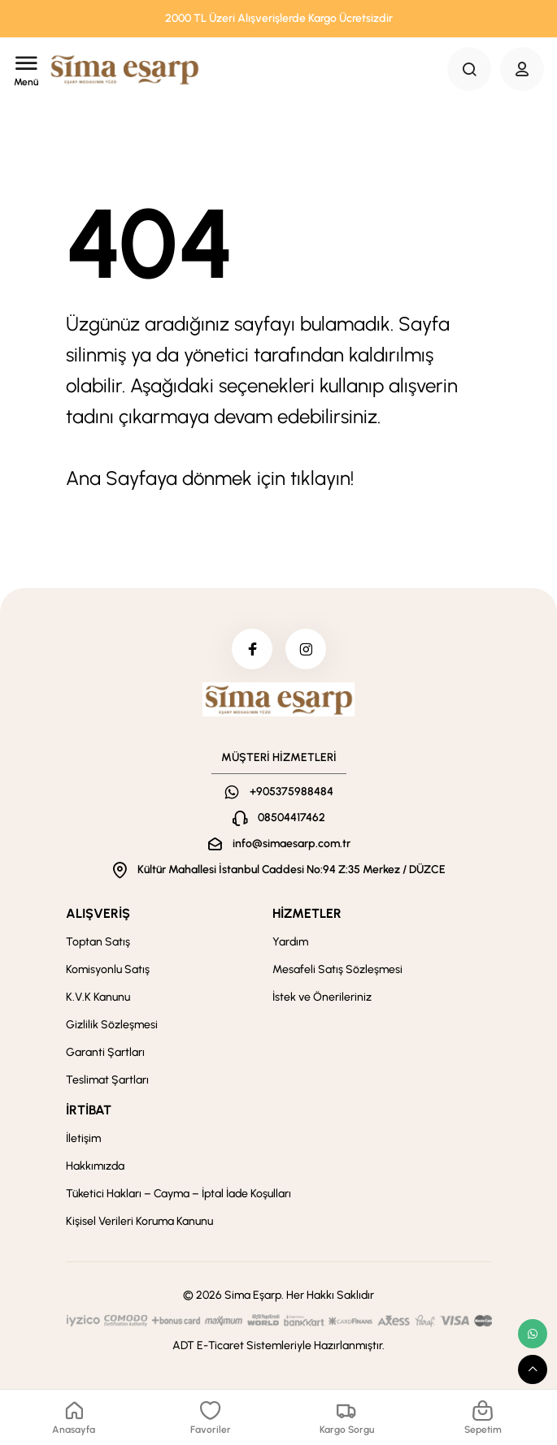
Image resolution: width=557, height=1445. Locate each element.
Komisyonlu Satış (108, 969)
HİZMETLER (307, 913)
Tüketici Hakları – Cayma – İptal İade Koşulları (178, 1194)
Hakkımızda (95, 1166)
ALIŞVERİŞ (98, 913)
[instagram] (305, 649)
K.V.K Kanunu (98, 997)
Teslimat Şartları (107, 1080)
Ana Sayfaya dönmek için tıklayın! (210, 478)
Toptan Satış (98, 942)
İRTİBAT (88, 1110)
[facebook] (252, 649)
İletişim (83, 1138)
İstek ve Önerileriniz (322, 997)
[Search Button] (469, 69)
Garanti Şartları (105, 1052)
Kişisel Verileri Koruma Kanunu (139, 1221)
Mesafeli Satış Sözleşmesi (337, 969)
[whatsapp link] (532, 1333)
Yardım (290, 942)
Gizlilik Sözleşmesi (112, 1025)
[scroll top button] (532, 1369)
